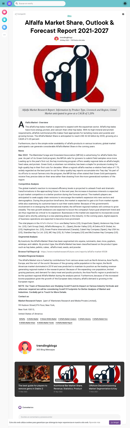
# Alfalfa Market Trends (45, 323)
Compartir (20, 14)
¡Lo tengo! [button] (115, 422)
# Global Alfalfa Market (48, 319)
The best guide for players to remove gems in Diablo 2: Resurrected (32, 389)
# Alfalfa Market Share (27, 323)
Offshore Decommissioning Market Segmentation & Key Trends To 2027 (103, 389)
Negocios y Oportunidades (101, 380)
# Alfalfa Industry (84, 319)
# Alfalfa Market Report (64, 323)
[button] (40, 3)
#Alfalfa (22, 319)
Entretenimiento (26, 380)
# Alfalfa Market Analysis (67, 319)
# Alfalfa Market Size (100, 319)
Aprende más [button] (94, 422)
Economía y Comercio (64, 380)
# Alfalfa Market (32, 319)
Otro (69, 16)
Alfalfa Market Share (50, 223)
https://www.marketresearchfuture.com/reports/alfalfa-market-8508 (74, 251)
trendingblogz (66, 37)
